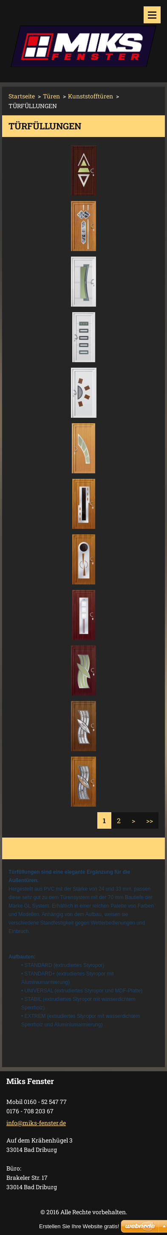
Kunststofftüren (90, 96)
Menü (152, 14)
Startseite (21, 96)
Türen (51, 96)
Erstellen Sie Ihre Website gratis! (79, 1226)
